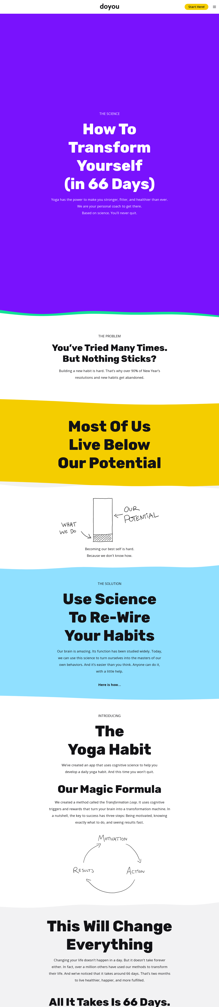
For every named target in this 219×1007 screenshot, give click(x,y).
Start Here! (196, 7)
